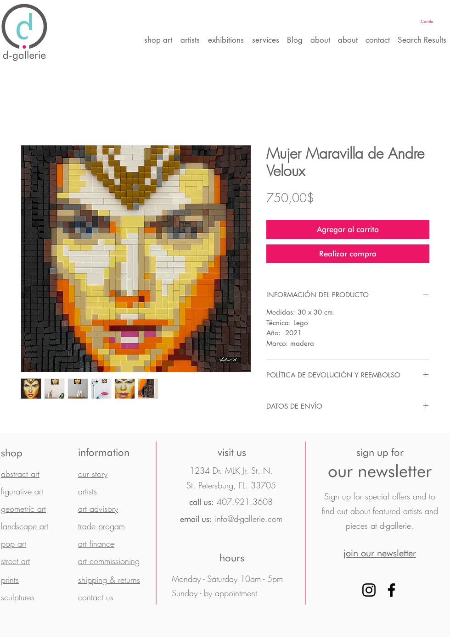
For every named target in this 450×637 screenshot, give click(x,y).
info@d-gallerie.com (248, 518)
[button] (434, 21)
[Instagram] (369, 590)
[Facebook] (391, 590)
